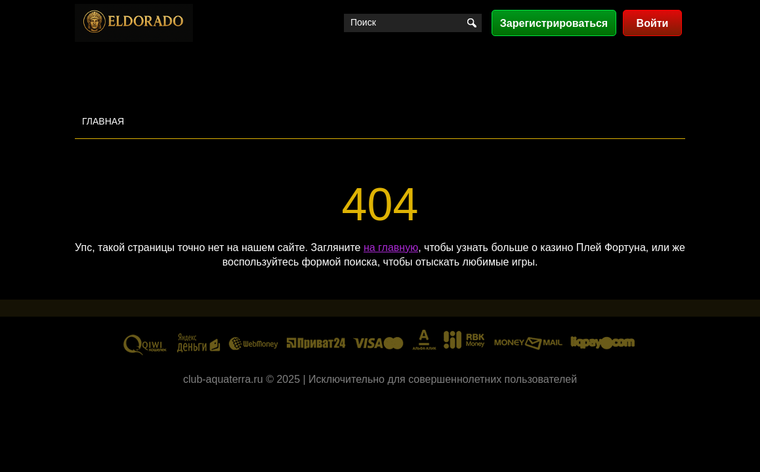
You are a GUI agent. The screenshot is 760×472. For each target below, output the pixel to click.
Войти (653, 23)
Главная (103, 121)
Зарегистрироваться (554, 23)
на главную (391, 247)
